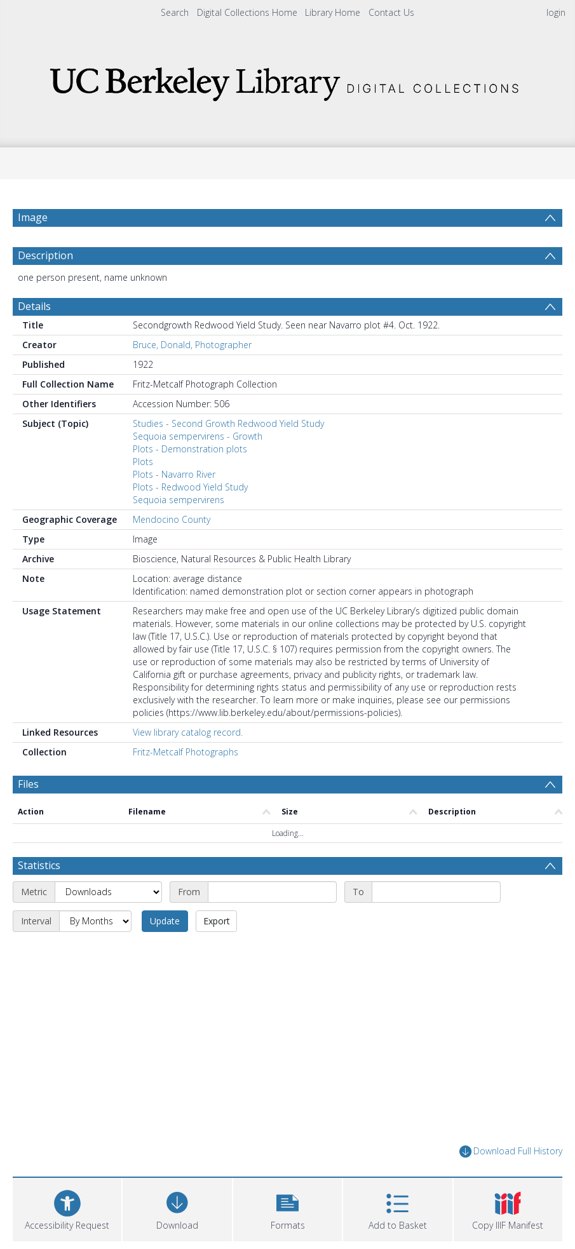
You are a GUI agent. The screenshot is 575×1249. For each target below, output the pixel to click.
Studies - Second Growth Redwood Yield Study (228, 423)
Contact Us (391, 12)
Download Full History (510, 1151)
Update (165, 921)
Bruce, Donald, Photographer (192, 345)
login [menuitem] (555, 12)
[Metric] (108, 892)
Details (34, 306)
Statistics (39, 865)
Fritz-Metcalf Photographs (185, 752)
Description (45, 255)
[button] (287, 1208)
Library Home (332, 12)
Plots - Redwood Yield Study (190, 487)
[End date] (436, 892)
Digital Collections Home (247, 12)
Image (33, 217)
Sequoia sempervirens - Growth (197, 436)
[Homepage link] (287, 80)
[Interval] (95, 921)
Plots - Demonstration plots (190, 449)
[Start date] (272, 892)
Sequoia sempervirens (178, 500)
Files (28, 784)
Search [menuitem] (175, 12)
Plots (143, 462)
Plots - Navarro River (174, 474)
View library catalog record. (188, 732)
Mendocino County (171, 519)
